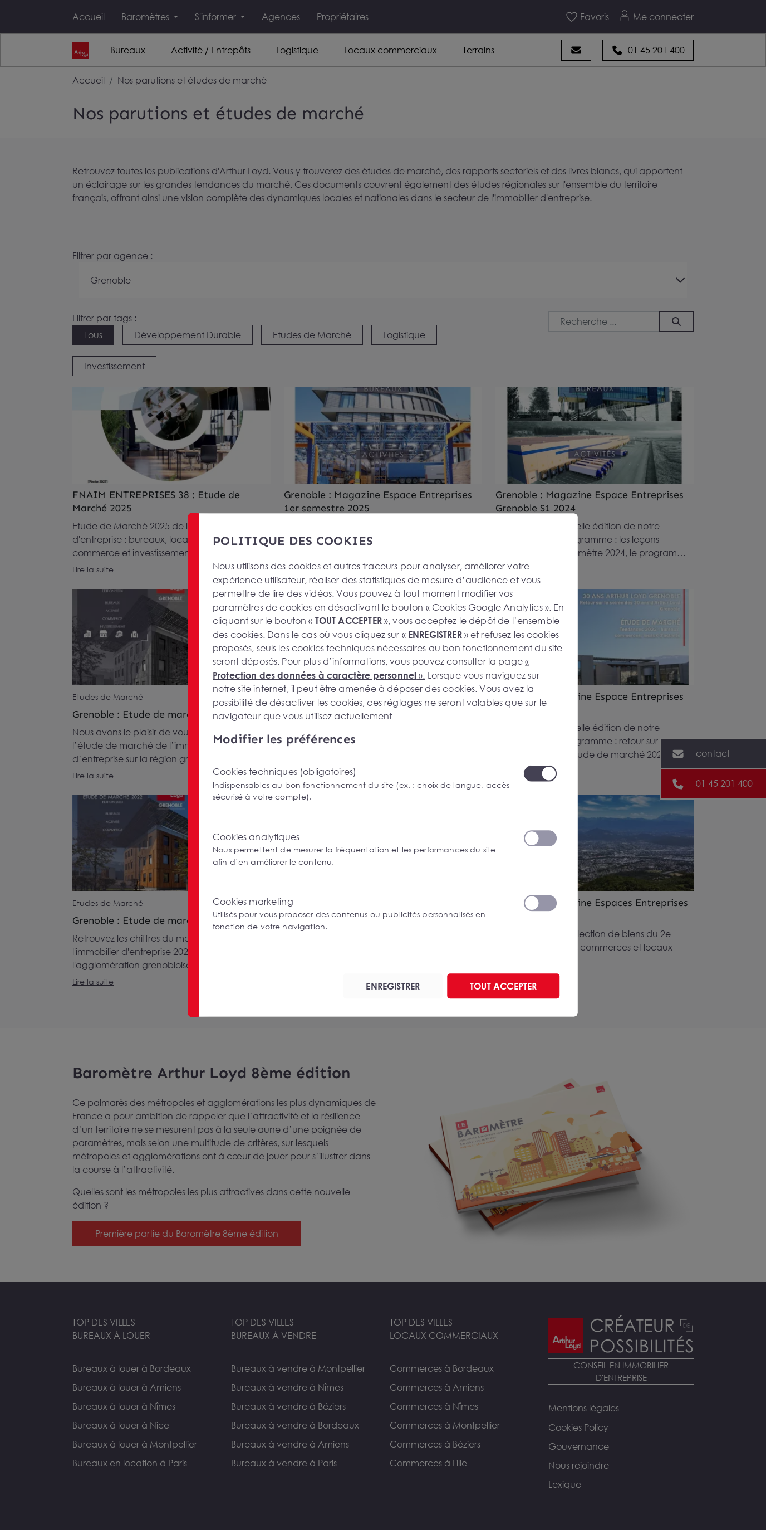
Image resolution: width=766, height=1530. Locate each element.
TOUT (503, 986)
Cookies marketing (361, 914)
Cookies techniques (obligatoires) (361, 784)
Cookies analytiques (361, 849)
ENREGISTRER (393, 986)
